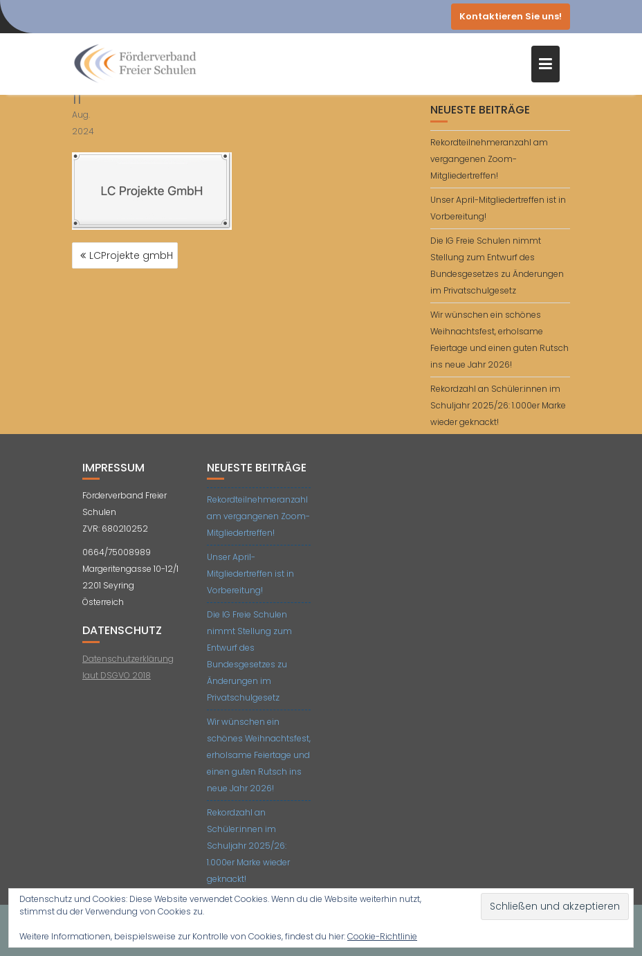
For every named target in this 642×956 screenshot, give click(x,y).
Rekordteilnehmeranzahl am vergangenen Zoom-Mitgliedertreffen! (489, 158)
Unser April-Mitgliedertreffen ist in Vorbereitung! (250, 573)
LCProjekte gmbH (131, 255)
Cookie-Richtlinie (382, 936)
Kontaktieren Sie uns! (510, 16)
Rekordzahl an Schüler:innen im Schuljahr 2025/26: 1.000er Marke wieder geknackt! (498, 405)
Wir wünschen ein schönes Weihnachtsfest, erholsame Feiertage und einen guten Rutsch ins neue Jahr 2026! (259, 755)
